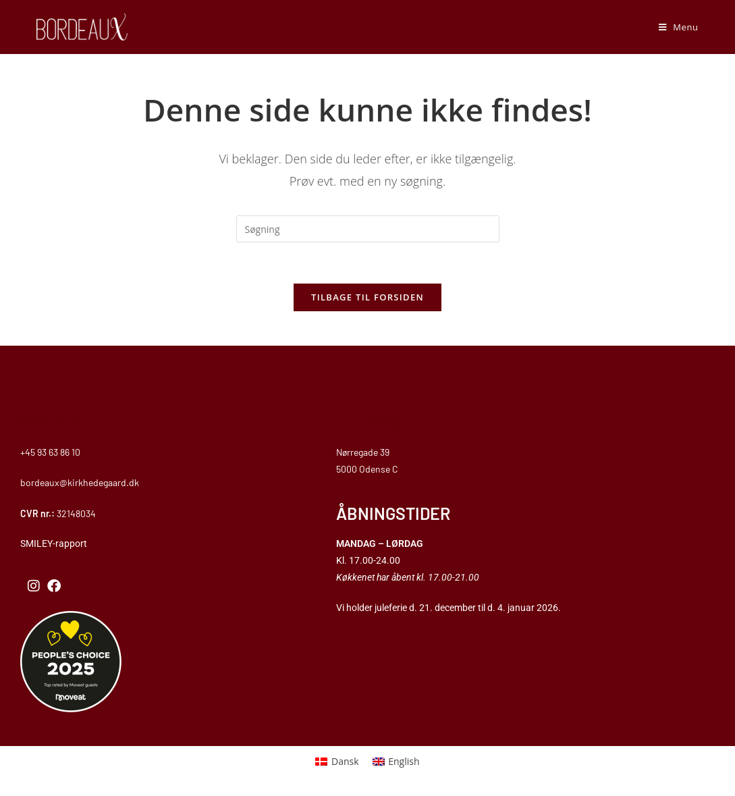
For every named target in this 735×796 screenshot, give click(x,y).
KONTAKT (56, 421)
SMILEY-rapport (54, 543)
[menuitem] (336, 761)
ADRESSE (372, 421)
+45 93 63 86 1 (47, 452)
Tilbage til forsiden (367, 297)
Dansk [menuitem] (345, 761)
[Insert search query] (367, 228)
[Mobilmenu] (679, 27)
